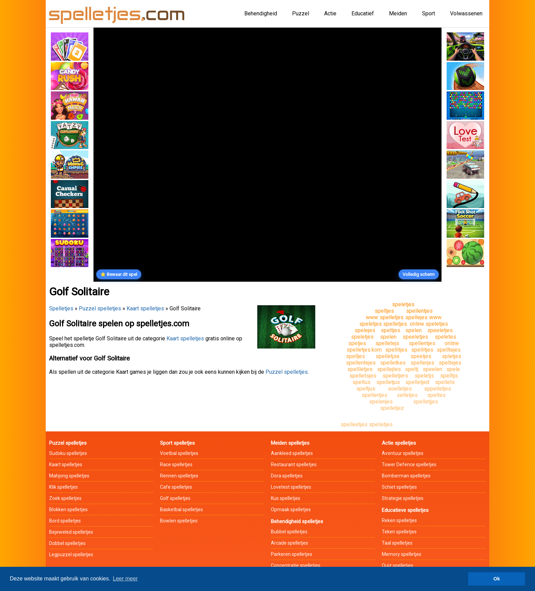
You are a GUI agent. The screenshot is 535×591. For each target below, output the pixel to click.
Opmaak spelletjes (291, 509)
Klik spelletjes (63, 487)
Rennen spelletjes (179, 475)
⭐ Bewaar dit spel (118, 274)
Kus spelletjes (285, 498)
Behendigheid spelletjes (297, 521)
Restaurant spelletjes (294, 464)
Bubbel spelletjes (289, 531)
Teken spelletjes (399, 531)
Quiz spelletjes (397, 565)
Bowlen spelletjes (179, 520)
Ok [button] (496, 578)
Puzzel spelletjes (100, 308)
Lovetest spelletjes (291, 487)
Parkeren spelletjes (291, 554)
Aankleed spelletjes (292, 453)
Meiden (398, 13)
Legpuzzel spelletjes (71, 554)
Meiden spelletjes (290, 443)
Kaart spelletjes (145, 308)
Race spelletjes (176, 464)
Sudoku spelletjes (68, 453)
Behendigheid (260, 13)
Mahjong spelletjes (69, 475)
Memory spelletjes (401, 554)
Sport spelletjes (177, 443)
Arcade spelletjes (289, 543)
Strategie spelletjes (402, 498)
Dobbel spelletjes (67, 543)
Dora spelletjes (287, 475)
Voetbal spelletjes (179, 453)
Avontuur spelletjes (402, 453)
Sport (428, 13)
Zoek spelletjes (65, 498)
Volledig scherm (419, 274)
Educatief (362, 13)
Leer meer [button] (125, 578)
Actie (330, 13)
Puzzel (300, 13)
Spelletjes (61, 308)
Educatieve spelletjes (405, 510)
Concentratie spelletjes (295, 565)
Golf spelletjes (175, 498)
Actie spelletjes (399, 443)
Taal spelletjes (397, 543)
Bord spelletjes (65, 520)
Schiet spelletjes (399, 487)
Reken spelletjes (399, 520)
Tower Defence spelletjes (409, 464)
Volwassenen (466, 13)
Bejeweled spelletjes (71, 532)
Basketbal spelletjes (181, 509)
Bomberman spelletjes (406, 475)
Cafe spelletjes (176, 487)
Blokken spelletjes (68, 509)
